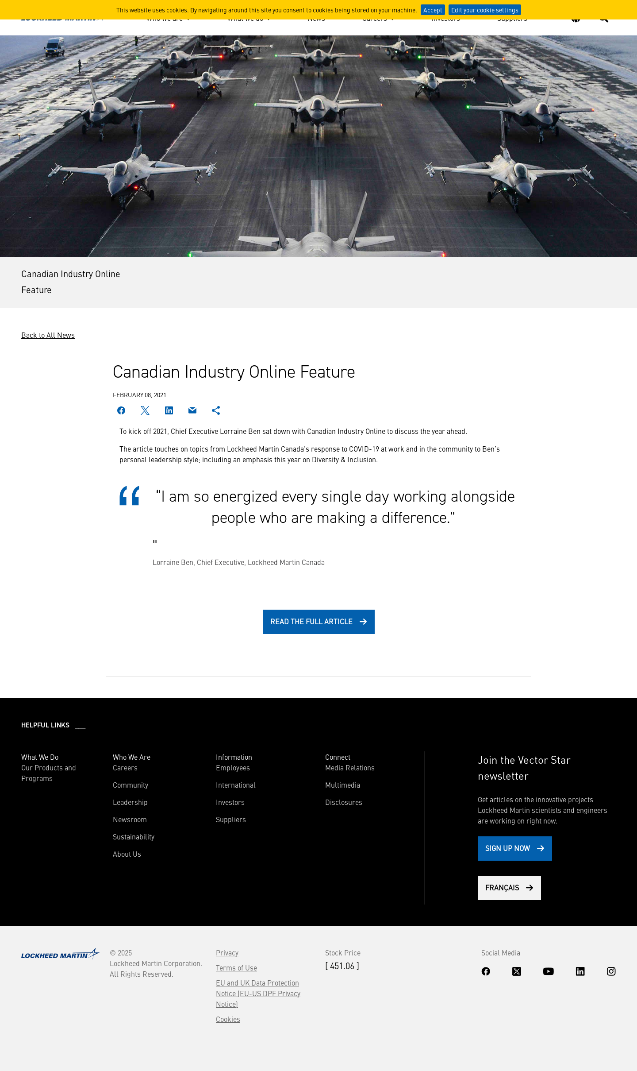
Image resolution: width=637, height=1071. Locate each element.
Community (130, 784)
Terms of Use (236, 967)
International (236, 784)
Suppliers (231, 819)
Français (502, 887)
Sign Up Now (507, 848)
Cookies (228, 1019)
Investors (230, 802)
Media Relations (350, 767)
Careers (125, 767)
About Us (127, 853)
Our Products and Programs (48, 772)
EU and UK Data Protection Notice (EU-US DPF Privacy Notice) (258, 993)
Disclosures (343, 802)
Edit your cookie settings (484, 9)
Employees (233, 767)
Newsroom (130, 819)
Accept (432, 9)
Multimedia (342, 784)
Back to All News (48, 335)
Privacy (227, 952)
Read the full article (311, 621)
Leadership (130, 802)
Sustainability (133, 836)
